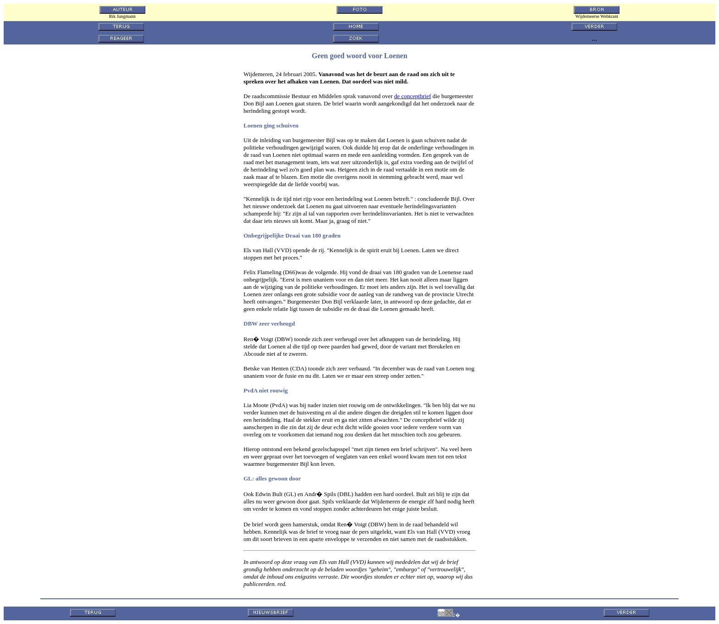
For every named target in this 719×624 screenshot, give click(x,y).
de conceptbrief (412, 96)
